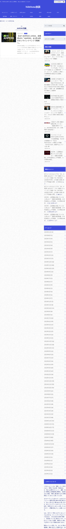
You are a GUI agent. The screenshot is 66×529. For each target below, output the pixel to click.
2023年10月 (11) (48, 292)
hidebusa (53, 172)
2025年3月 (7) (48, 238)
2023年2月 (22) (48, 318)
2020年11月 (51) (48, 404)
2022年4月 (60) (48, 350)
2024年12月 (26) (48, 247)
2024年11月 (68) (48, 251)
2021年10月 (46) (48, 369)
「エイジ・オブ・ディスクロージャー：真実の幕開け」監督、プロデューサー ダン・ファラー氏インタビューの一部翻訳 (54, 55)
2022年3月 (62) (48, 353)
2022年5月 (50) (48, 347)
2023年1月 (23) (48, 321)
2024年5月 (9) (48, 270)
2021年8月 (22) (48, 375)
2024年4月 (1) (48, 273)
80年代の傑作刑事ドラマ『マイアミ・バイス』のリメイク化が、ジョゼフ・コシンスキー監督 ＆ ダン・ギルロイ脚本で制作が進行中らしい (54, 107)
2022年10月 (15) (48, 331)
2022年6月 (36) (48, 343)
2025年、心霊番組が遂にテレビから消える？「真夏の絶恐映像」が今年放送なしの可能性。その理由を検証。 (54, 147)
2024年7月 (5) (48, 263)
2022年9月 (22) (48, 334)
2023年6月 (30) (48, 305)
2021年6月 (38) (48, 382)
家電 (40, 16)
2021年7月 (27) (48, 379)
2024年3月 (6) (48, 276)
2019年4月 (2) (48, 449)
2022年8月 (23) (48, 337)
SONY (40, 12)
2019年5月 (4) (48, 446)
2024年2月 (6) (48, 279)
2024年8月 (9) (48, 260)
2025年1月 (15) (48, 244)
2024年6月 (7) (48, 267)
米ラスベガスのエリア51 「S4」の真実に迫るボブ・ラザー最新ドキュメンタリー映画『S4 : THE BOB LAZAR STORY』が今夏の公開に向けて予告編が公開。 (54, 168)
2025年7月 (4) (48, 225)
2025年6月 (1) (48, 228)
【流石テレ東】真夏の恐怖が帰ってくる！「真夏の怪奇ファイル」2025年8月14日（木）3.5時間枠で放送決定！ (54, 120)
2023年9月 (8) (48, 295)
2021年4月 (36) (48, 388)
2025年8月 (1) (48, 222)
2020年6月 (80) (48, 420)
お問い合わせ (22, 12)
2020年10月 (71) (48, 407)
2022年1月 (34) (48, 359)
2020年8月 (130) (48, 414)
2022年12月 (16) (48, 324)
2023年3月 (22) (48, 315)
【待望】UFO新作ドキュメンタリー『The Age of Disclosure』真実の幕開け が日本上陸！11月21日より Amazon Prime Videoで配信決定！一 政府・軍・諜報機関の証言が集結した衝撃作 (54, 84)
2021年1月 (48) (48, 398)
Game (31, 12)
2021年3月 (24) (48, 391)
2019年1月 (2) (48, 452)
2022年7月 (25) (48, 340)
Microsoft (49, 12)
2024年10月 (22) (48, 254)
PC (22, 16)
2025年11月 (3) (48, 218)
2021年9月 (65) (48, 372)
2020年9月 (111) (48, 411)
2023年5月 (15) (48, 308)
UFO (58, 12)
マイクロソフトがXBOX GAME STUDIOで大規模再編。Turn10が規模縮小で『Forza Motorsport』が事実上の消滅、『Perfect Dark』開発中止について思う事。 (54, 133)
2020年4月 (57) (48, 427)
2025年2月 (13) (48, 241)
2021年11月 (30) (48, 366)
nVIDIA (31, 16)
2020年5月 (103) (48, 423)
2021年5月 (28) (48, 385)
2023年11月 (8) (48, 289)
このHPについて (13, 12)
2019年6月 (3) (48, 443)
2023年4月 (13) (48, 311)
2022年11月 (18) (48, 327)
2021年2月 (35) (48, 395)
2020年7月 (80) (48, 417)
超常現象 (5, 16)
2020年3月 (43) (48, 430)
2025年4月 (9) (48, 234)
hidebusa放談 (33, 6)
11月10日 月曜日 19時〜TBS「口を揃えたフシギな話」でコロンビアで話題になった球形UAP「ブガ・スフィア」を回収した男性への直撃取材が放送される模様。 (54, 69)
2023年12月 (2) (48, 286)
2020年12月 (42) (48, 401)
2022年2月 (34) (48, 356)
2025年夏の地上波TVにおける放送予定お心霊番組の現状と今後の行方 (54, 97)
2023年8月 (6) (48, 298)
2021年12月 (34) (48, 363)
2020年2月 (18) (48, 433)
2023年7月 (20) (48, 302)
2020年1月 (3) (48, 436)
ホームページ (5, 12)
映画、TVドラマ (13, 16)
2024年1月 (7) (48, 283)
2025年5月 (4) (48, 231)
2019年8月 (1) (48, 439)
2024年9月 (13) (48, 257)
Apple (49, 16)
